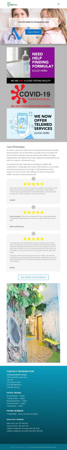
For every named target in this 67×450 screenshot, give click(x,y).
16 (41, 357)
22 (52, 357)
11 (32, 357)
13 (36, 357)
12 (34, 357)
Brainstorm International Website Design (43, 447)
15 (39, 357)
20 (48, 357)
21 (50, 357)
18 (45, 357)
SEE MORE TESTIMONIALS (33, 277)
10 (30, 357)
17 (43, 357)
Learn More (33, 32)
